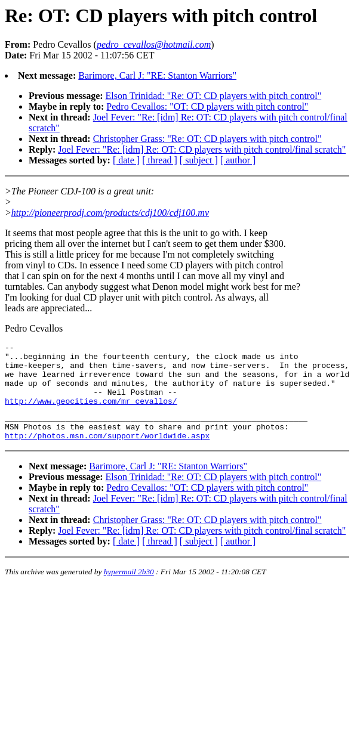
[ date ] (126, 160)
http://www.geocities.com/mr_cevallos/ (91, 413)
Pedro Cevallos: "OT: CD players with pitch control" (207, 106)
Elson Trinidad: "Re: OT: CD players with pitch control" (214, 96)
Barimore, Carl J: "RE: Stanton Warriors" (157, 75)
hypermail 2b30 (129, 589)
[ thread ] (159, 160)
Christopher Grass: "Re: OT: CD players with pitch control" (207, 139)
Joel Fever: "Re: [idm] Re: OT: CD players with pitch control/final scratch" (202, 149)
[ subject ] (199, 160)
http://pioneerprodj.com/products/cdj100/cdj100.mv (110, 213)
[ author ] (238, 160)
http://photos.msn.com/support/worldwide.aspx (107, 453)
